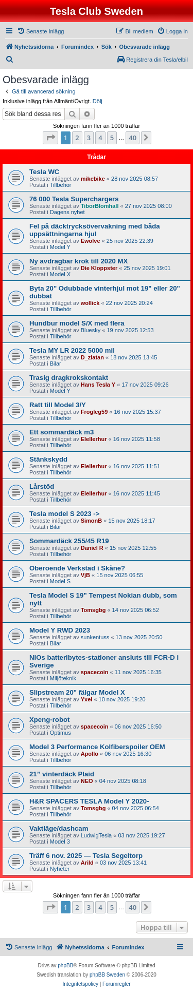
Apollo (89, 754)
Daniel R (92, 548)
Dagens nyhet (67, 212)
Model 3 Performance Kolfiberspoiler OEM (97, 747)
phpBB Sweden (107, 975)
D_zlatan (92, 357)
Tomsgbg (93, 610)
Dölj (97, 101)
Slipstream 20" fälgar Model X (77, 692)
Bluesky (91, 330)
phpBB (65, 965)
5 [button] (112, 137)
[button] (50, 137)
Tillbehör (61, 185)
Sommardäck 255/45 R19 (69, 541)
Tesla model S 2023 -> (64, 514)
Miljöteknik (63, 678)
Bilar (55, 363)
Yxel (87, 699)
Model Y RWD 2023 (59, 630)
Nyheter (60, 869)
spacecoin (95, 672)
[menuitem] (40, 31)
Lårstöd (41, 486)
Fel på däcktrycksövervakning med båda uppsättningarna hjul (94, 230)
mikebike (93, 179)
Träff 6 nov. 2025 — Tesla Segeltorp (86, 855)
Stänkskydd (48, 459)
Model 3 (60, 841)
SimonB (91, 521)
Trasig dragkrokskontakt (68, 377)
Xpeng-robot (49, 719)
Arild (87, 862)
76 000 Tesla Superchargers (74, 199)
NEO (87, 781)
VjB (85, 575)
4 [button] (100, 137)
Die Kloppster (99, 268)
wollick (90, 303)
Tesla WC (44, 172)
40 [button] (132, 137)
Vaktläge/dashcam (58, 828)
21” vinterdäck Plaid (61, 774)
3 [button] (89, 137)
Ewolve (90, 241)
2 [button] (77, 137)
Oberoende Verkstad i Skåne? (77, 568)
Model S (60, 581)
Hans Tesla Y (98, 384)
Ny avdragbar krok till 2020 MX (78, 261)
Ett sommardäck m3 (61, 432)
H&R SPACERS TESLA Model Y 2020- (89, 801)
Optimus (60, 733)
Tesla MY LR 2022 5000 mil (72, 350)
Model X (60, 274)
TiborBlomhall (100, 206)
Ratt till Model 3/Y (57, 405)
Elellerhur (94, 439)
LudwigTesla (96, 835)
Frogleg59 (94, 412)
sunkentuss (95, 637)
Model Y (60, 247)
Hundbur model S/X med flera (77, 323)
